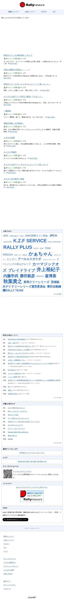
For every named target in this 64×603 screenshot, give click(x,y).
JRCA (53, 235)
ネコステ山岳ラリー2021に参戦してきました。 (23, 97)
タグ (54, 12)
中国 (37, 461)
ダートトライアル (9, 585)
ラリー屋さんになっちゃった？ (18, 418)
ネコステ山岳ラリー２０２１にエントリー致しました (26, 165)
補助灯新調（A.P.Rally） (14, 123)
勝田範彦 (27, 276)
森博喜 (50, 276)
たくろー (11, 259)
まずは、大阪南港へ (14, 360)
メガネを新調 (9, 138)
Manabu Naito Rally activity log (18, 432)
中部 (31, 461)
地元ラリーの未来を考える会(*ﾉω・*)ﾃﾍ (21, 346)
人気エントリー (30, 12)
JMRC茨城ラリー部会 (16, 236)
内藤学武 (10, 276)
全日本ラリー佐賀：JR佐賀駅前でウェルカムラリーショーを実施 (30, 363)
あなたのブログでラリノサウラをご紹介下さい (32, 487)
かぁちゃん (40, 253)
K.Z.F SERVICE (30, 240)
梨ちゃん (9, 58)
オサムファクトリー (49, 259)
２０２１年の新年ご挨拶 (14, 179)
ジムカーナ (7, 589)
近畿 (34, 461)
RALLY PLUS (17, 247)
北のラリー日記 (13, 415)
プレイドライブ (21, 270)
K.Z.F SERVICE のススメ (16, 408)
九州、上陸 (11, 343)
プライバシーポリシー (11, 566)
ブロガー (44, 12)
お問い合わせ (7, 574)
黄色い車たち (12, 435)
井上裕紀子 (48, 269)
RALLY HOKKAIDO (54, 242)
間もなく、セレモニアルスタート (19, 353)
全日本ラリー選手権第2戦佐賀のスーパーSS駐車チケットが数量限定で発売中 (34, 380)
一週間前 (7, 111)
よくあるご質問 (8, 570)
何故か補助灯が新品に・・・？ (17, 70)
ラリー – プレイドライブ (16, 428)
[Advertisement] (32, 36)
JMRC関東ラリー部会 (36, 235)
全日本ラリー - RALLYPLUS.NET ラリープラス (24, 422)
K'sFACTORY (7, 242)
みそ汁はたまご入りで (15, 425)
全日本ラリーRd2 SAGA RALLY (18, 356)
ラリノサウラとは (9, 559)
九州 (44, 461)
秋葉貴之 (12, 281)
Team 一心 (17, 255)
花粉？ (10, 390)
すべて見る (57, 294)
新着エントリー (13, 12)
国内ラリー (7, 581)
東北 (24, 461)
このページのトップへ (32, 528)
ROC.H (36, 248)
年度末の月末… (13, 394)
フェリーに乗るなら (14, 373)
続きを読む (13, 63)
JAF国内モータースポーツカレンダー (32, 453)
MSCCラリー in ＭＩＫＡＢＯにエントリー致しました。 (27, 84)
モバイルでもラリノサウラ (22, 471)
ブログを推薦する (9, 562)
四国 (41, 461)
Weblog (10, 439)
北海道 (20, 461)
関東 (15, 58)
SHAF (41, 248)
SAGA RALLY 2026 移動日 (17, 339)
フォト (5, 551)
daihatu (24, 255)
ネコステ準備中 (10, 152)
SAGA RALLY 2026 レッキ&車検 (19, 350)
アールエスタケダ (29, 258)
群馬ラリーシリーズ (36, 282)
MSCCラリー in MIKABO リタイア (18, 55)
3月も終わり (12, 370)
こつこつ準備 (12, 377)
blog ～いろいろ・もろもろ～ (18, 411)
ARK (5, 235)
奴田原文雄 (39, 276)
